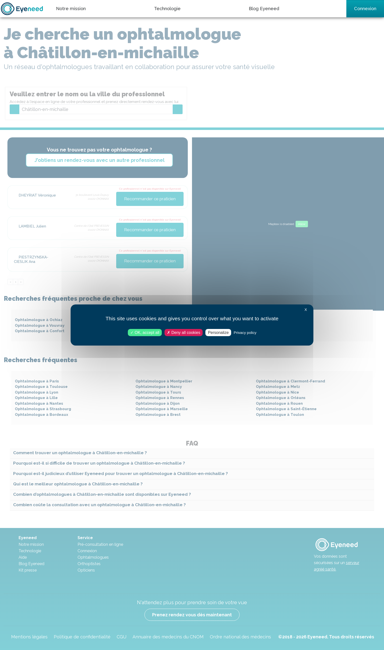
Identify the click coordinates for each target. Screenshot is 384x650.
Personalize (218, 332)
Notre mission (71, 8)
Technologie (167, 8)
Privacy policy (245, 332)
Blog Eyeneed (264, 8)
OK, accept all (144, 332)
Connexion (365, 8)
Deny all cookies (183, 332)
